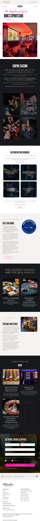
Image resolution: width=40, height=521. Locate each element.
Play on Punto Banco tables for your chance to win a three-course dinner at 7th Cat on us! (11, 303)
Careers (4, 495)
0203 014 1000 (7, 503)
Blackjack (14, 78)
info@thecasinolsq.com (9, 505)
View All (29, 402)
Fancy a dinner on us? (11, 299)
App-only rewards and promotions (11, 189)
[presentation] (0, 34)
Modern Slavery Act (25, 498)
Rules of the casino (24, 494)
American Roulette (21, 78)
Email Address (8, 452)
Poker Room (29, 79)
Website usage (6, 497)
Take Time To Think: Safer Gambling (10, 520)
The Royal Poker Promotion (29, 300)
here (17, 468)
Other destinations (6, 494)
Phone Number (8, 447)
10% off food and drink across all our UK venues (11, 172)
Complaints (5, 492)
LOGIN (35, 6)
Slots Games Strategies (29, 388)
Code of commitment (25, 497)
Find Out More (8, 257)
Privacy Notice (23, 492)
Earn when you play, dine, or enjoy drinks (28, 172)
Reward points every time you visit (28, 189)
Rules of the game (24, 495)
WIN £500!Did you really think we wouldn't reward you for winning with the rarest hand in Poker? (29, 305)
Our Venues (33, 2)
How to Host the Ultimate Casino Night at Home (11, 389)
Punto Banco (28, 78)
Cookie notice (5, 498)
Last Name (22, 442)
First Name (7, 442)
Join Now (20, 207)
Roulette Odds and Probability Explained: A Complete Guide (11, 419)
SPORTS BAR (8, 19)
